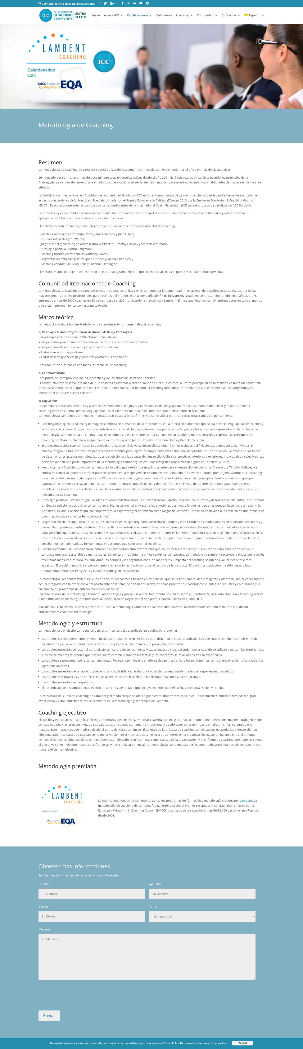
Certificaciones (137, 15)
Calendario (164, 15)
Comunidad (205, 15)
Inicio (96, 15)
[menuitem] (254, 19)
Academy (182, 15)
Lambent (246, 801)
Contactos (229, 15)
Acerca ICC (111, 15)
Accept (242, 1043)
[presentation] (70, 998)
